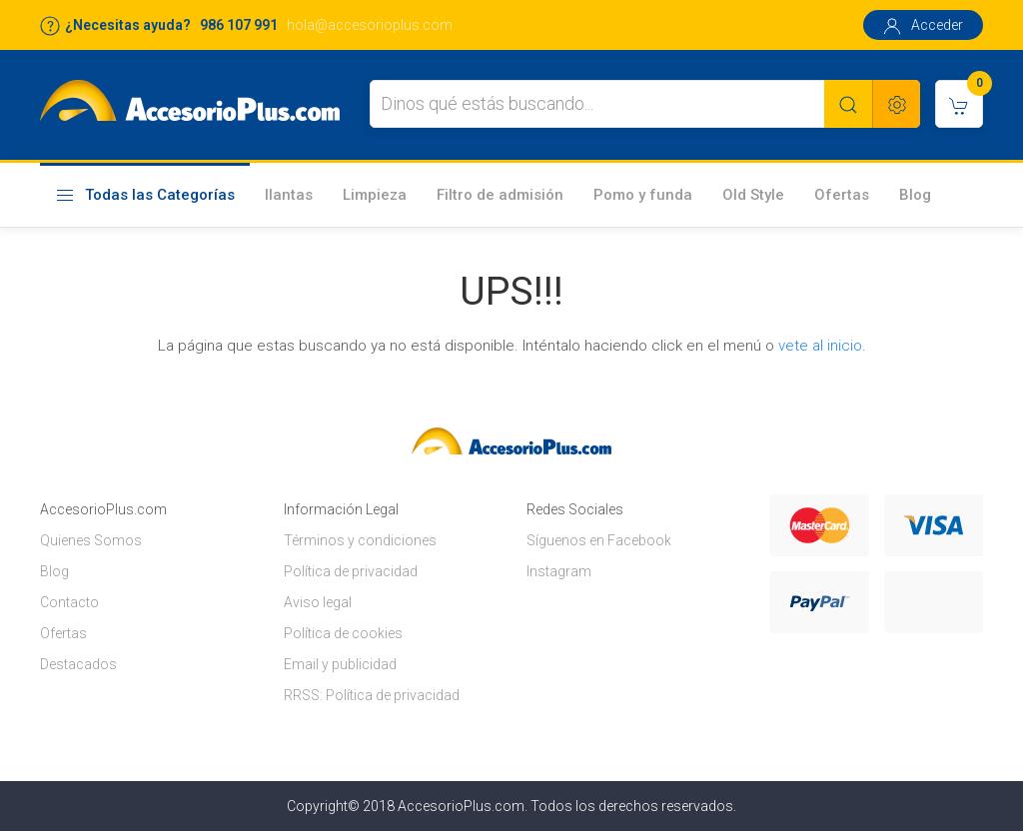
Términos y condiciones (360, 540)
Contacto (69, 602)
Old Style (753, 195)
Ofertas (841, 195)
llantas (289, 195)
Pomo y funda (642, 195)
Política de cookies (343, 633)
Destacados (78, 664)
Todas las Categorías (145, 196)
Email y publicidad (340, 664)
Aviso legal (318, 602)
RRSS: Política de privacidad (372, 695)
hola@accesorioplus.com (370, 25)
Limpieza (375, 195)
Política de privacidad (351, 571)
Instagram (558, 571)
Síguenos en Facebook (598, 540)
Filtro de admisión (500, 195)
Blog (915, 195)
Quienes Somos (91, 540)
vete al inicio (820, 346)
